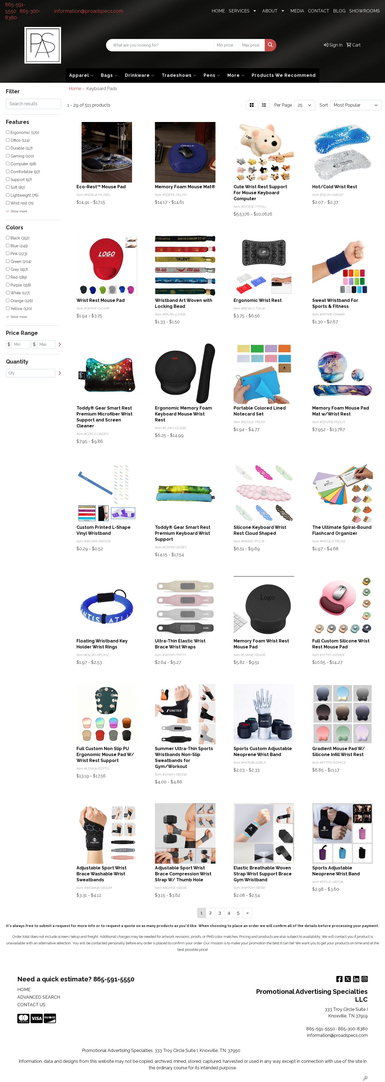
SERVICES (239, 11)
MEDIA (297, 11)
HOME (218, 11)
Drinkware (140, 75)
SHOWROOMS (364, 11)
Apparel (81, 75)
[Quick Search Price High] (252, 45)
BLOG (339, 11)
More (236, 75)
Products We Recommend (284, 75)
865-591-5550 (320, 1028)
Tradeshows (179, 75)
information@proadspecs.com (88, 11)
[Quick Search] (160, 45)
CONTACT (318, 11)
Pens (212, 75)
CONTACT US (31, 1004)
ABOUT (270, 11)
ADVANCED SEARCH (38, 997)
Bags (109, 75)
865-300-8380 (353, 1028)
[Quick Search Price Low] (227, 45)
